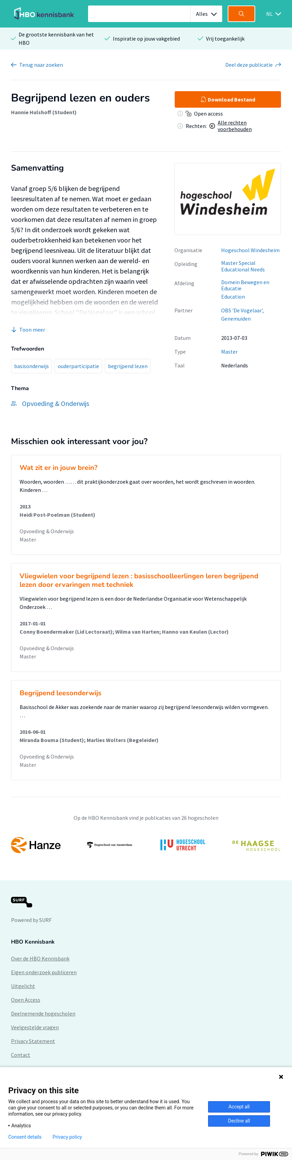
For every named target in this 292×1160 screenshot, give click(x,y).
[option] (146, 845)
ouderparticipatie (78, 366)
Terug (41, 65)
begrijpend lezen (128, 366)
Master (229, 351)
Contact (20, 1054)
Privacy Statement (33, 1041)
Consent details (25, 1137)
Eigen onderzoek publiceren (44, 972)
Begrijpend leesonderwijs (60, 693)
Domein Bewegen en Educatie (245, 285)
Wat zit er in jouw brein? (58, 467)
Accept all (239, 1106)
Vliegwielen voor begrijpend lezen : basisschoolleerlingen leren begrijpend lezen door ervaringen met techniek (139, 580)
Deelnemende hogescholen (43, 1013)
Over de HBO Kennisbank (40, 958)
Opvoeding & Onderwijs (47, 531)
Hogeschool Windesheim (250, 250)
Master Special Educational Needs (243, 266)
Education (233, 296)
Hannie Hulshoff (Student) (44, 112)
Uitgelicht (23, 985)
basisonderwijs (31, 366)
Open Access (25, 999)
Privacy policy (67, 1137)
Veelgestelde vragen (35, 1027)
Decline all (239, 1121)
